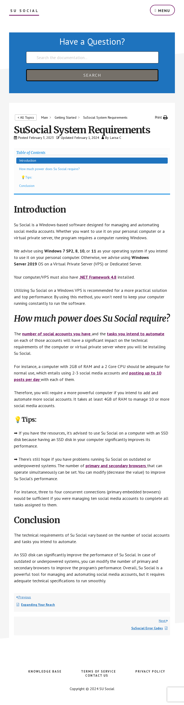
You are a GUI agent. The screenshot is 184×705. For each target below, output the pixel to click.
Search (92, 75)
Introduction (27, 160)
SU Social (24, 10)
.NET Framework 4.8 (97, 277)
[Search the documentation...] (92, 57)
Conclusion (26, 186)
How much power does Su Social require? (49, 169)
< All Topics (25, 117)
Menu (164, 10)
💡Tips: (26, 177)
